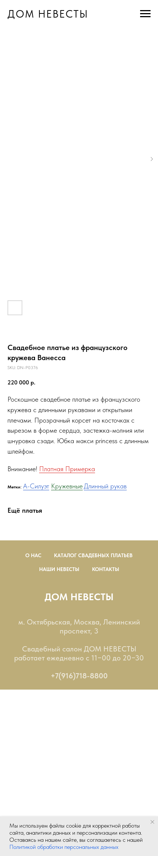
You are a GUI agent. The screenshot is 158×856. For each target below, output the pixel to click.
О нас (33, 555)
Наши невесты (59, 569)
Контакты (105, 569)
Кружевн (63, 486)
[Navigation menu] (145, 14)
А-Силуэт (36, 486)
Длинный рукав (105, 486)
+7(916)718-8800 (79, 675)
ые (79, 486)
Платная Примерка (67, 469)
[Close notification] (152, 822)
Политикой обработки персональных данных (63, 846)
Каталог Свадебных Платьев (93, 555)
